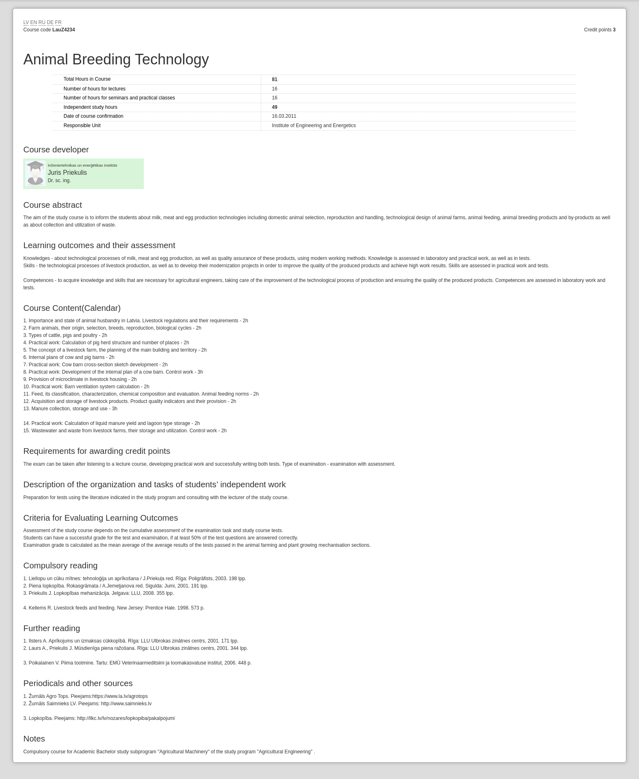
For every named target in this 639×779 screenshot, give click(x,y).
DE (50, 22)
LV (26, 22)
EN (33, 22)
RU (41, 22)
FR (58, 22)
